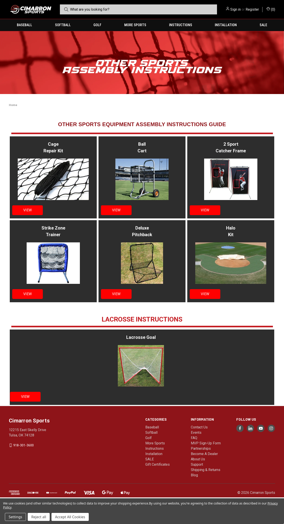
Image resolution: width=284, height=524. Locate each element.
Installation (226, 25)
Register (252, 9)
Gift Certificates (157, 464)
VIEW (27, 210)
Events (196, 432)
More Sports (135, 25)
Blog (194, 475)
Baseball (24, 25)
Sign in (235, 9)
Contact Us (199, 427)
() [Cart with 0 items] (270, 9)
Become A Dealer (204, 454)
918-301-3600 (23, 445)
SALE (263, 25)
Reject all (38, 516)
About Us (198, 459)
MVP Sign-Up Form (206, 443)
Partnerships (201, 448)
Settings (15, 516)
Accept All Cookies (70, 516)
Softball (63, 25)
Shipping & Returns (205, 470)
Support (197, 464)
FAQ (194, 438)
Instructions (180, 25)
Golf (97, 25)
